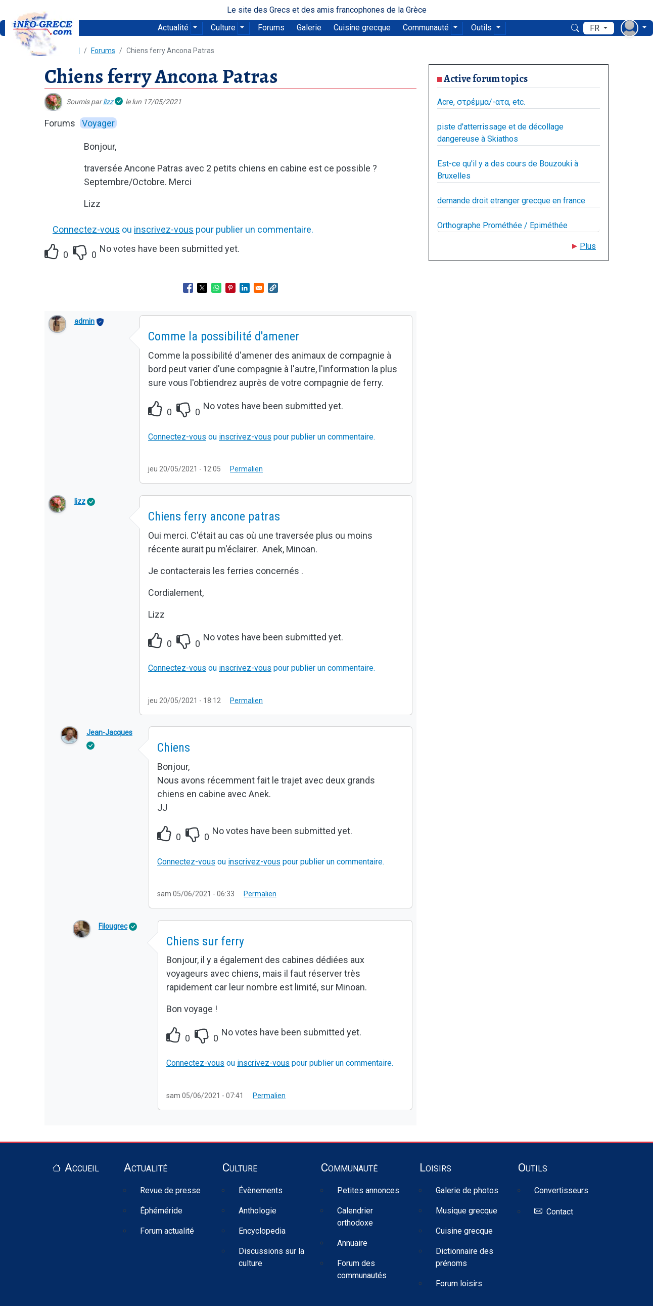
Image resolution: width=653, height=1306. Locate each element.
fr (595, 28)
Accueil (82, 1167)
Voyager (98, 123)
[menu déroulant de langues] (598, 28)
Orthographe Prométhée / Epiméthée (502, 225)
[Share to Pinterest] (230, 288)
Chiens (173, 748)
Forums (271, 27)
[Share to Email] (259, 288)
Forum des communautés (362, 1269)
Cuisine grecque (362, 27)
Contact (559, 1211)
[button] (273, 288)
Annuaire (352, 1243)
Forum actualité (167, 1231)
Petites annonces (368, 1190)
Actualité (173, 27)
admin (84, 321)
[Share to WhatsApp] (216, 288)
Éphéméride (161, 1210)
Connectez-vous (86, 229)
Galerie (309, 27)
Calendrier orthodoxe (355, 1217)
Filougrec (113, 926)
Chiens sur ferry (205, 941)
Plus (588, 246)
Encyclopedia (262, 1231)
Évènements (261, 1190)
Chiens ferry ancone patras (214, 516)
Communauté (426, 27)
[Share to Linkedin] (245, 288)
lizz (108, 102)
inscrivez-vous (164, 229)
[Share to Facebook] (188, 288)
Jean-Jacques (109, 732)
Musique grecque (466, 1210)
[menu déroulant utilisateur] (633, 28)
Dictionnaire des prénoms (464, 1257)
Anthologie (257, 1210)
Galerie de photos (467, 1190)
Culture (223, 27)
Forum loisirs (459, 1283)
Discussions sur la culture (271, 1257)
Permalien (246, 469)
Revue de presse (170, 1190)
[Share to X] (202, 288)
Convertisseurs (561, 1190)
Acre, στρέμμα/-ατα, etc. (481, 102)
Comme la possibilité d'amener (223, 336)
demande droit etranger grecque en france (511, 200)
